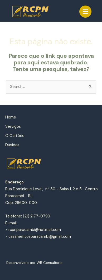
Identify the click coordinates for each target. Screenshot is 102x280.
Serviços (13, 126)
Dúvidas (12, 145)
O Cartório (15, 135)
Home (10, 117)
